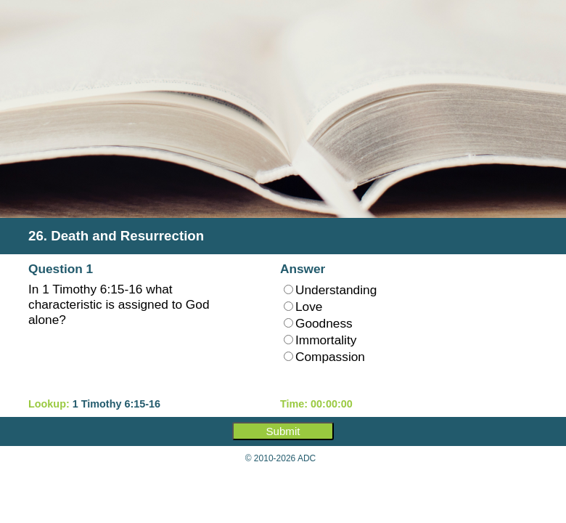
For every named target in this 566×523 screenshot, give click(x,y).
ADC (307, 458)
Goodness (318, 323)
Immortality (320, 340)
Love (303, 306)
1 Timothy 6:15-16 (116, 404)
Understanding (330, 290)
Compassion (324, 356)
